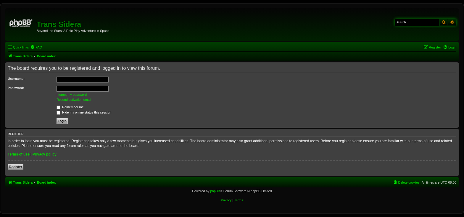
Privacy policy (45, 154)
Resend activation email (74, 99)
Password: (16, 88)
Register (15, 167)
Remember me (70, 107)
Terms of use (19, 154)
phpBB (215, 191)
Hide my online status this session (84, 112)
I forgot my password (72, 94)
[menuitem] (36, 47)
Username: (16, 78)
